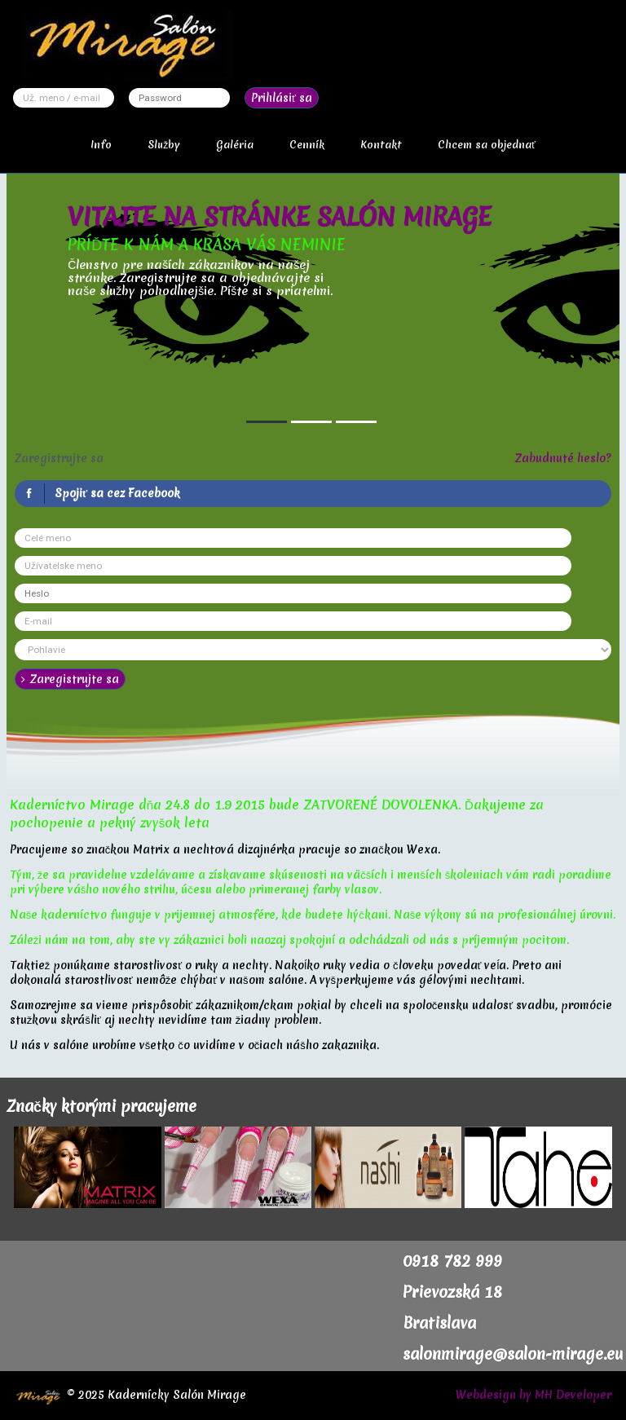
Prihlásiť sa (281, 97)
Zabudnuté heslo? (563, 458)
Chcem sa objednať (487, 145)
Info (101, 145)
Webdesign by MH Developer (533, 1394)
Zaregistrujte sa (70, 679)
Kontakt (381, 145)
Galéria (234, 145)
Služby (164, 145)
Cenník (306, 145)
